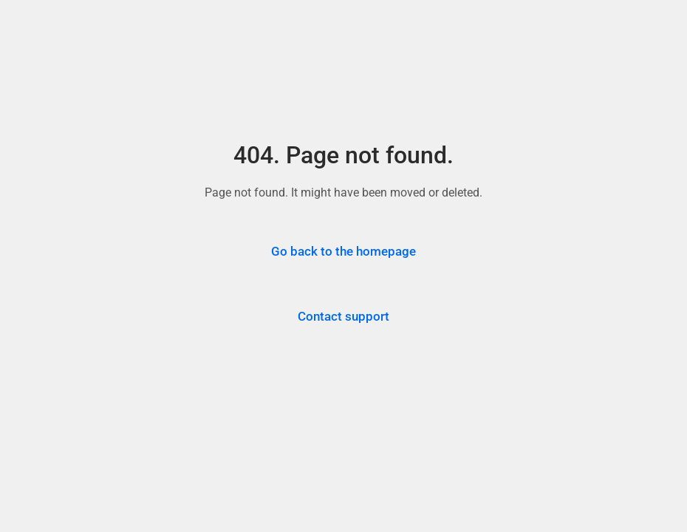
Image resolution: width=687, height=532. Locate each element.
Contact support (343, 316)
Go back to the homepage (343, 251)
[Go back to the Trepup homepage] (343, 252)
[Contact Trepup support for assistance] (343, 317)
